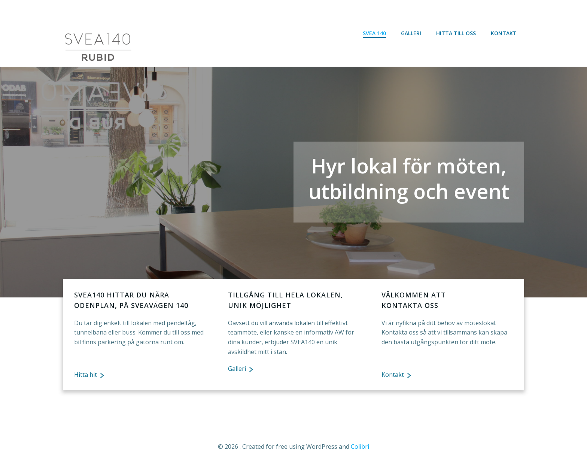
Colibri (360, 446)
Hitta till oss (456, 33)
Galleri (411, 33)
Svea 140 (374, 33)
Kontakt (504, 33)
